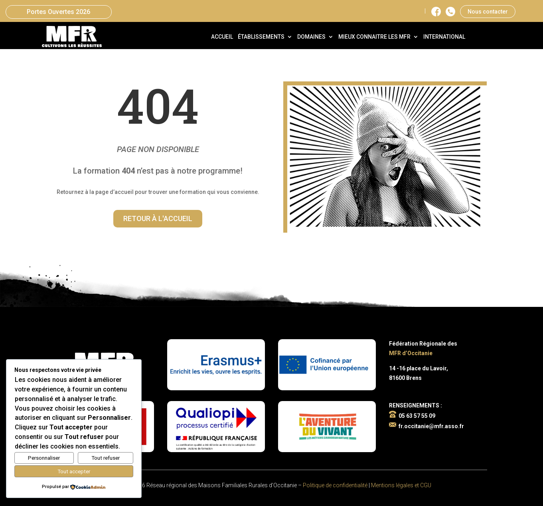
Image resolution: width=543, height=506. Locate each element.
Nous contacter (488, 11)
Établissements (261, 37)
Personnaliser (44, 458)
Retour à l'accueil (157, 218)
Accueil (222, 37)
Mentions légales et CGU (401, 485)
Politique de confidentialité (335, 485)
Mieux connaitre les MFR (374, 37)
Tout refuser (105, 458)
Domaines (311, 37)
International (444, 37)
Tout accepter (73, 471)
